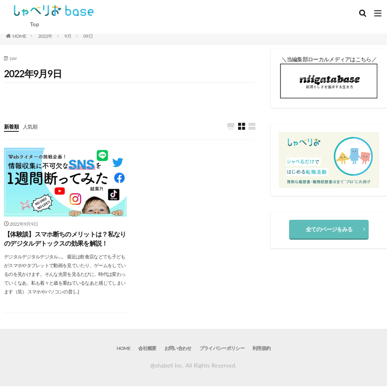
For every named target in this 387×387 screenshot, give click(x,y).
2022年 (45, 36)
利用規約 (261, 349)
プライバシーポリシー (221, 349)
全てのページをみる (329, 229)
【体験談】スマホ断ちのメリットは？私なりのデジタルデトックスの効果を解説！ (65, 239)
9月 (68, 36)
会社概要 (147, 349)
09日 (88, 36)
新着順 (12, 126)
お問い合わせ (178, 349)
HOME (19, 36)
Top (34, 24)
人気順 (32, 126)
